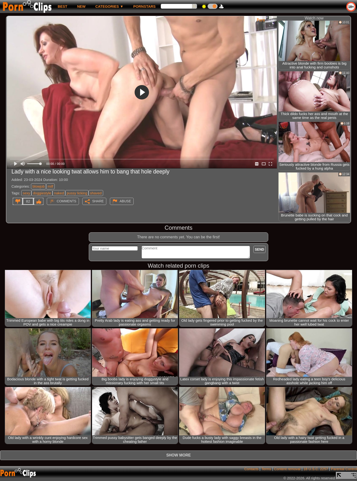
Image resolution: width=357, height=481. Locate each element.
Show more (178, 455)
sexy (26, 193)
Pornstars (144, 6)
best (62, 6)
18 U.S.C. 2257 (315, 469)
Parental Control (344, 469)
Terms (266, 469)
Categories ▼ (109, 6)
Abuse (125, 201)
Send (259, 249)
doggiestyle (42, 193)
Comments (66, 201)
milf (50, 186)
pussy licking (77, 193)
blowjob (38, 186)
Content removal (287, 469)
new (81, 6)
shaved (95, 193)
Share (98, 201)
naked (59, 193)
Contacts (251, 469)
